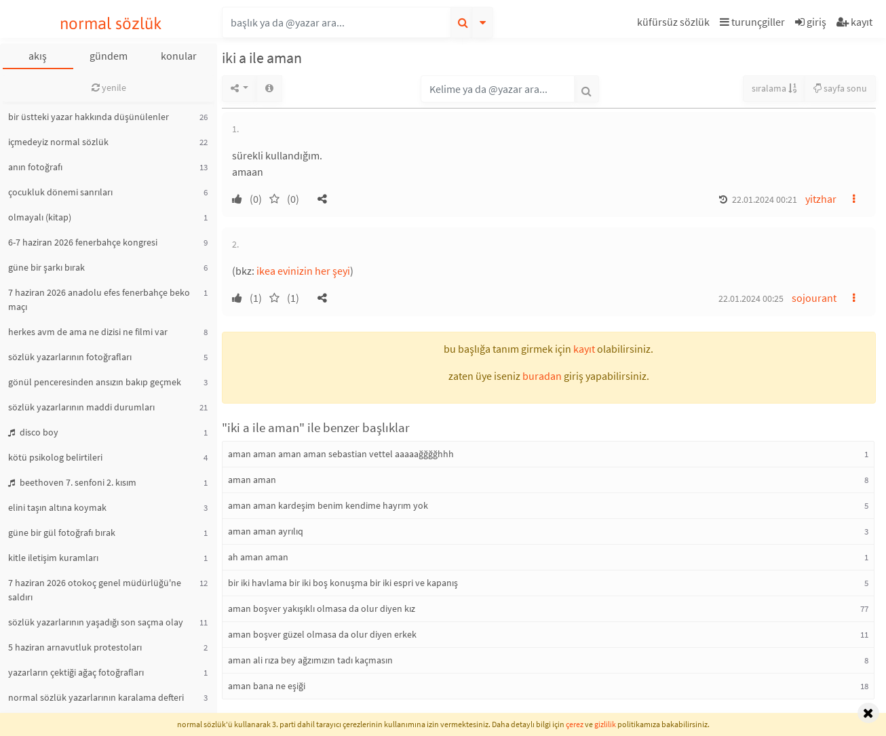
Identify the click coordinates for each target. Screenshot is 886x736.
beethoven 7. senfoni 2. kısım (72, 482)
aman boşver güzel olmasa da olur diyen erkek (322, 634)
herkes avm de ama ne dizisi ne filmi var (88, 332)
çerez (574, 724)
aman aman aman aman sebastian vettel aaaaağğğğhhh (341, 454)
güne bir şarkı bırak (46, 267)
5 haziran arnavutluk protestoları (75, 647)
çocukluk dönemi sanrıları (60, 192)
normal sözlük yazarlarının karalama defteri (96, 697)
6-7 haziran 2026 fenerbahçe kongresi (82, 242)
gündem (109, 55)
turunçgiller (752, 21)
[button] (675, 24)
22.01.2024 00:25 (751, 298)
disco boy (33, 432)
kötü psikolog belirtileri (55, 457)
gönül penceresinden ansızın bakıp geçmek (94, 382)
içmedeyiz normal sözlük (58, 142)
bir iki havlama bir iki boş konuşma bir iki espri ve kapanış (343, 583)
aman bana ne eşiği (266, 686)
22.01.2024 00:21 (764, 199)
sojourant (814, 298)
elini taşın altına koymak (57, 507)
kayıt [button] (584, 348)
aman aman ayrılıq (265, 531)
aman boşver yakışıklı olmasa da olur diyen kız (321, 608)
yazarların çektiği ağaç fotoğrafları (76, 672)
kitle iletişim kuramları (53, 557)
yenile (109, 87)
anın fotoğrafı (35, 167)
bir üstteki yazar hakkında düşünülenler (88, 117)
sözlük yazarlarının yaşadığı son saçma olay (95, 622)
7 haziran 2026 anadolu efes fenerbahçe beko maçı (99, 299)
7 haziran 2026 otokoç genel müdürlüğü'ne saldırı (94, 590)
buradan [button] (542, 376)
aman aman (252, 479)
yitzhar (820, 199)
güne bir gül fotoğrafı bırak (61, 532)
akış (37, 55)
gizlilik (605, 724)
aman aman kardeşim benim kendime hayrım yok (328, 505)
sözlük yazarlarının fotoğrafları (70, 357)
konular (179, 55)
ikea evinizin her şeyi (303, 270)
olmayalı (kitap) (39, 217)
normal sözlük (111, 23)
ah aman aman (258, 557)
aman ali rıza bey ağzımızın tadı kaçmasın (310, 660)
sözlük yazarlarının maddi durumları (81, 407)
